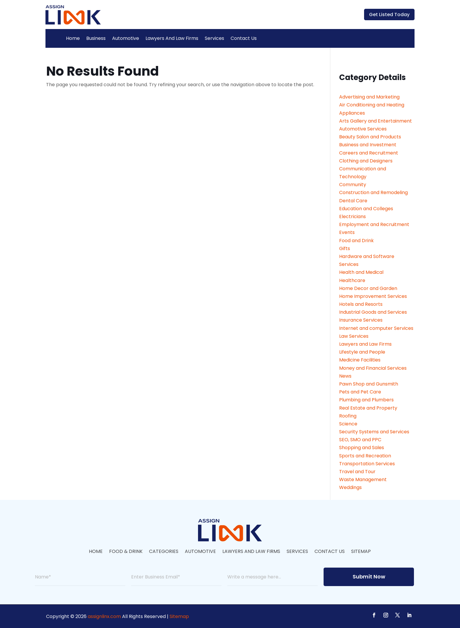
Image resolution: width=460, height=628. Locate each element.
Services (214, 38)
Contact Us (244, 38)
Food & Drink (126, 552)
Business (96, 38)
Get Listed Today (389, 14)
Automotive (125, 38)
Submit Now (369, 576)
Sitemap (361, 552)
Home (73, 38)
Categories (163, 552)
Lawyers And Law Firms (172, 38)
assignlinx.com (104, 616)
